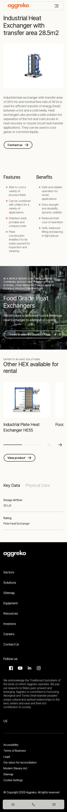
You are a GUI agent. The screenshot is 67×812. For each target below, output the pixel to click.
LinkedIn (29, 668)
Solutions (9, 582)
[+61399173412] (33, 804)
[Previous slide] (49, 444)
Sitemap (9, 593)
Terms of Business (14, 750)
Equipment (10, 603)
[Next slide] (60, 444)
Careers (8, 634)
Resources (10, 613)
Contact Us (11, 644)
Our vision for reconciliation (20, 762)
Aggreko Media (19, 668)
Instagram (38, 668)
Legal (6, 756)
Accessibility (10, 744)
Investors (9, 624)
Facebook (10, 668)
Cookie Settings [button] (13, 780)
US (5, 721)
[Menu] (56, 6)
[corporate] (18, 5)
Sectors (8, 572)
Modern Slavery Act (15, 768)
